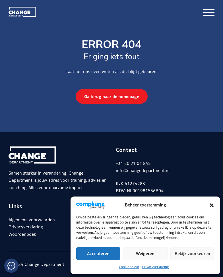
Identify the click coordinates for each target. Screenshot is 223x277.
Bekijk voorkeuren (192, 253)
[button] (211, 205)
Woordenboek (22, 234)
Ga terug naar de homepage (111, 96)
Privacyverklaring (155, 266)
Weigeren (145, 253)
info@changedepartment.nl (143, 170)
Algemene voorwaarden (32, 219)
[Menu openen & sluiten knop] (209, 11)
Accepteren (98, 253)
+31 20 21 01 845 (133, 163)
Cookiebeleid (129, 266)
